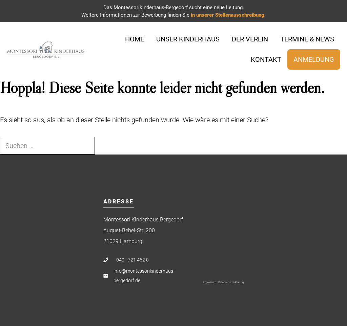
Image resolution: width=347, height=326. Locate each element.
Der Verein (250, 39)
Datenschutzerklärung (231, 282)
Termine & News (307, 39)
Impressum (209, 282)
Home (134, 39)
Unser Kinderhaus (188, 39)
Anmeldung (313, 59)
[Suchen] (107, 146)
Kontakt (266, 59)
